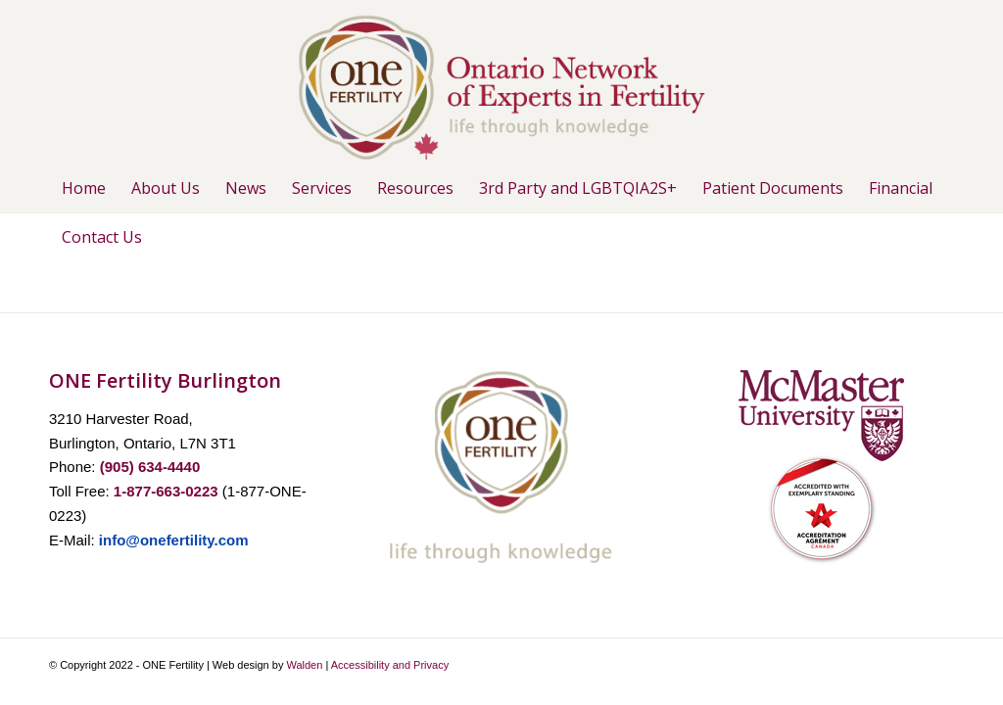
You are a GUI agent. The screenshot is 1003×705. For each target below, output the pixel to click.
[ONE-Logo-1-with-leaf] (501, 82)
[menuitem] (84, 188)
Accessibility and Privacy (390, 665)
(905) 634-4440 (150, 466)
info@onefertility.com (174, 540)
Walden (304, 665)
